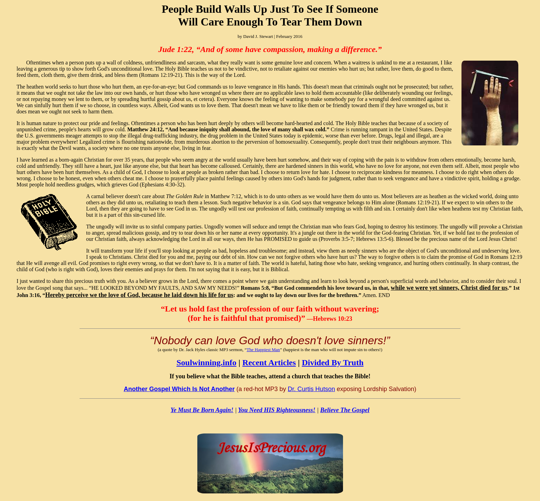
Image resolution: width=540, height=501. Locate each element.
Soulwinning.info (206, 362)
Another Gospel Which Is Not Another (179, 389)
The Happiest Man (263, 349)
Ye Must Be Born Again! (201, 410)
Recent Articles (269, 362)
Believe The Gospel (345, 410)
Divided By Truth (332, 362)
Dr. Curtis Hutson (311, 389)
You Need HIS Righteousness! (276, 410)
